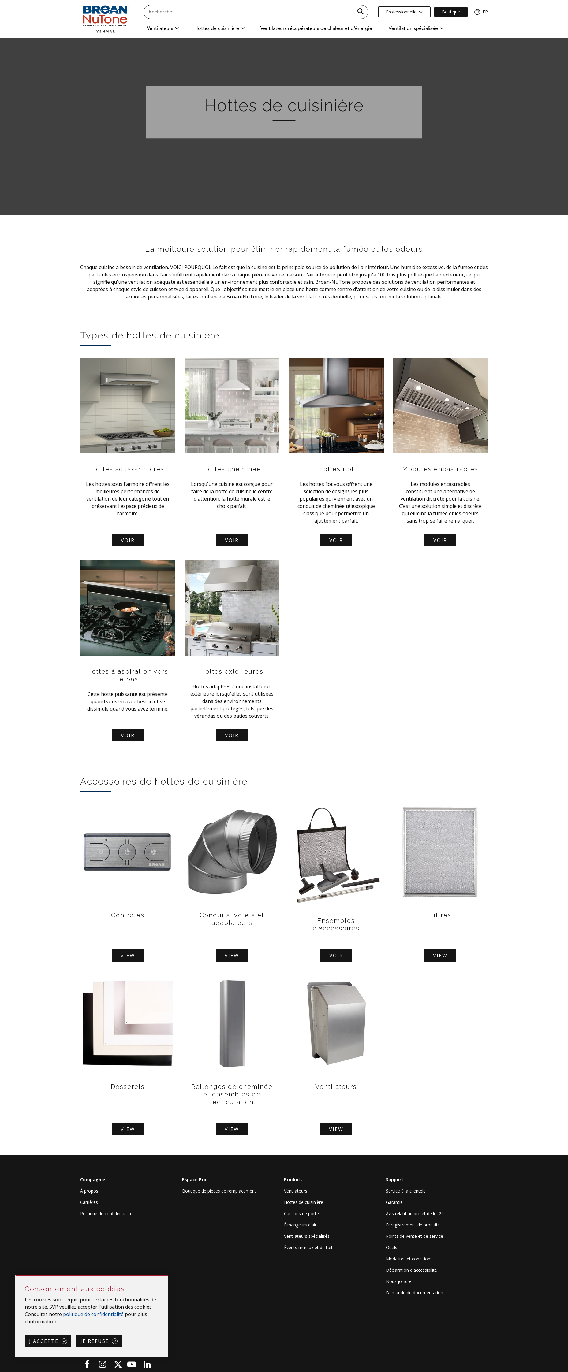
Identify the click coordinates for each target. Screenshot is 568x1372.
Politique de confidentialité (106, 1213)
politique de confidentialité (93, 1314)
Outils (391, 1247)
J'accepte (43, 1341)
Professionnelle (404, 12)
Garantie (394, 1202)
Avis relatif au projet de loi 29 (415, 1213)
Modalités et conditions (409, 1259)
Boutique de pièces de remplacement (219, 1191)
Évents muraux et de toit (308, 1247)
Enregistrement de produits (413, 1225)
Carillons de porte (301, 1213)
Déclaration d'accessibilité (411, 1270)
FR (481, 12)
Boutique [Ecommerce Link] (451, 12)
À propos (89, 1191)
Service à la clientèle (406, 1191)
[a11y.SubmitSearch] (360, 12)
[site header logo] (105, 19)
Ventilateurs (295, 1191)
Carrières (89, 1202)
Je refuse (94, 1341)
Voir (128, 540)
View (128, 955)
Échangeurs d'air (300, 1225)
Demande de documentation (414, 1293)
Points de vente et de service (414, 1236)
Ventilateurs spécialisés (307, 1236)
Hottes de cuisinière (303, 1202)
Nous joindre (399, 1281)
